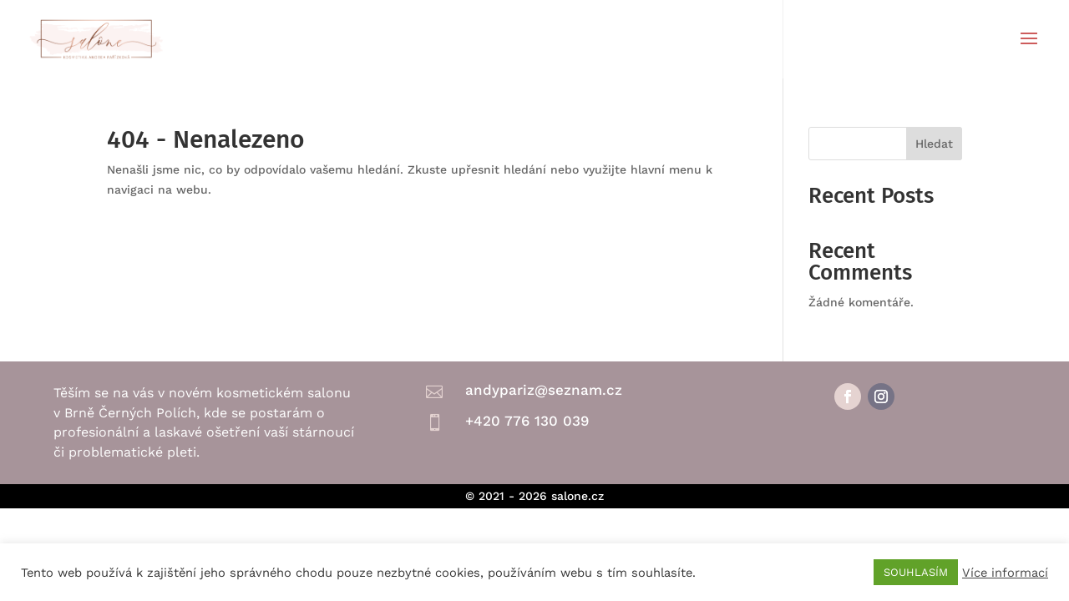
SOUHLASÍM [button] (916, 572)
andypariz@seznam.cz (543, 389)
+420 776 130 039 (527, 420)
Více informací (1005, 572)
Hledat (934, 143)
